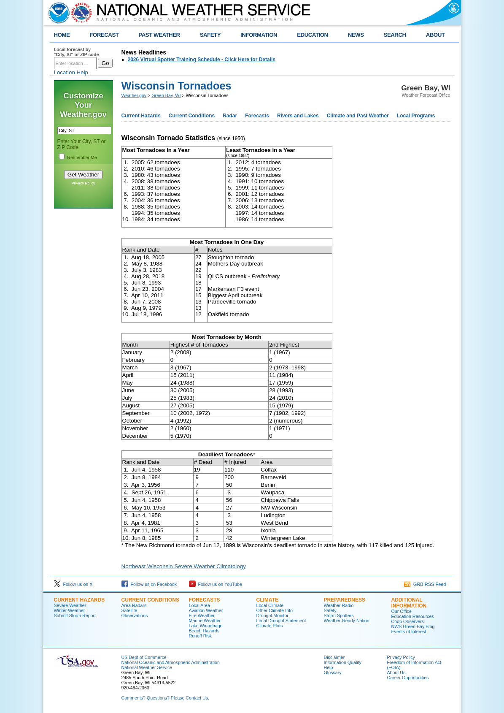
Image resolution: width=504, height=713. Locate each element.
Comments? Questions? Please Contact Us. (165, 697)
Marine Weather (205, 620)
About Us (396, 672)
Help (328, 667)
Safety (330, 610)
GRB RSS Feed (425, 584)
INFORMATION (258, 35)
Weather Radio (339, 605)
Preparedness (344, 600)
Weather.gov (134, 95)
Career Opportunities (408, 677)
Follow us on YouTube (215, 584)
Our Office (401, 611)
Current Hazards (141, 116)
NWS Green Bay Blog (413, 626)
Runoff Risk (200, 635)
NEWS (356, 35)
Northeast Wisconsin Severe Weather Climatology (183, 566)
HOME (62, 35)
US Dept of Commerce (144, 657)
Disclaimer (334, 657)
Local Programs (416, 116)
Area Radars (134, 605)
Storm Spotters (339, 615)
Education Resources (412, 616)
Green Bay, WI (166, 95)
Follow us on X (73, 584)
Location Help (71, 72)
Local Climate (270, 605)
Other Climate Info (274, 610)
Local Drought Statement (281, 620)
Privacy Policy (83, 183)
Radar (230, 116)
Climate (267, 600)
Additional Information (409, 603)
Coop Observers (407, 621)
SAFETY (210, 35)
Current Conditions (192, 116)
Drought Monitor (272, 615)
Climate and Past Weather (358, 116)
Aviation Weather (206, 610)
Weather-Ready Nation (346, 620)
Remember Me (82, 157)
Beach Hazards (204, 630)
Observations (134, 615)
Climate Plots (269, 625)
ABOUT (435, 35)
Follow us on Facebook (149, 584)
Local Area (199, 605)
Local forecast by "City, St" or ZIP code (76, 52)
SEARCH (395, 35)
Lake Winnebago (206, 625)
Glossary (333, 672)
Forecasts (257, 116)
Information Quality (342, 662)
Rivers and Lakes (298, 116)
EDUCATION (312, 35)
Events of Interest (408, 631)
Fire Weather (202, 615)
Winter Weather (69, 610)
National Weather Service (146, 667)
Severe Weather (70, 605)
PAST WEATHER (159, 35)
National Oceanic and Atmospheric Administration (170, 662)
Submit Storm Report (75, 615)
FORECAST (104, 35)
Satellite (129, 610)
